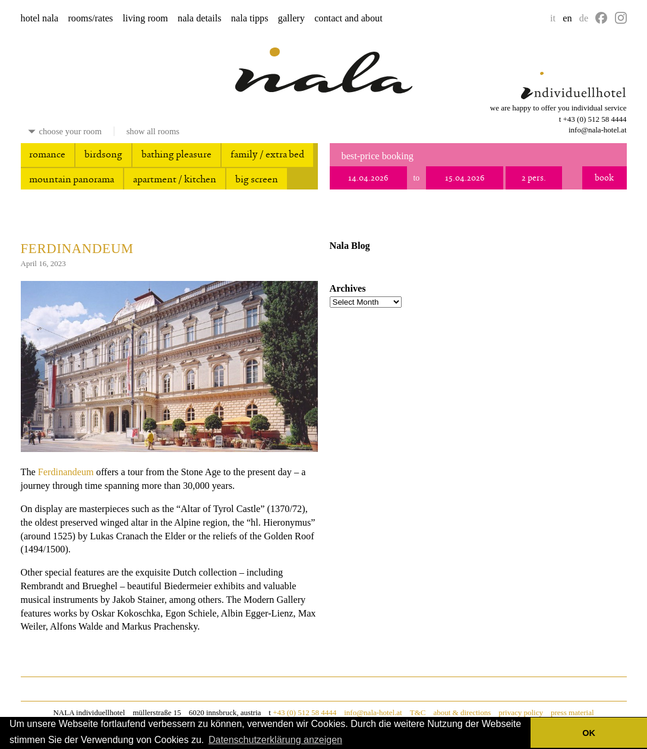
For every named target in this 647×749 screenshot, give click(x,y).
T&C (418, 712)
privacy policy (520, 712)
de (583, 18)
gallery (291, 18)
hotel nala (40, 18)
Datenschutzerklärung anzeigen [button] (275, 740)
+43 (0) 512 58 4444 (595, 119)
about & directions (462, 712)
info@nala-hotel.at (598, 129)
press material (572, 712)
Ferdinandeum (77, 248)
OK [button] (588, 733)
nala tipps (250, 18)
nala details (200, 18)
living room (145, 18)
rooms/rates (90, 18)
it (553, 18)
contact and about (348, 18)
